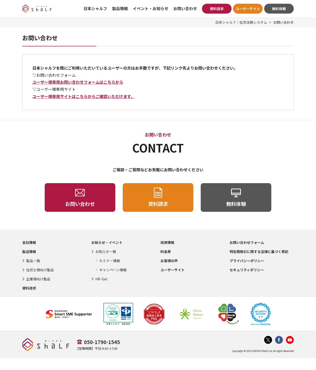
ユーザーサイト (248, 8)
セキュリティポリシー (247, 269)
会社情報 (29, 242)
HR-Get (101, 278)
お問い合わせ (185, 8)
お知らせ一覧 (105, 251)
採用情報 (167, 242)
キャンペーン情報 (113, 269)
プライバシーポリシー (247, 260)
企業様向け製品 (38, 278)
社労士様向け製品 (40, 269)
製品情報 (29, 251)
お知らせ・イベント (106, 242)
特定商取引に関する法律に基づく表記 (259, 251)
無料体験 (279, 8)
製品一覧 (33, 260)
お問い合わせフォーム (247, 242)
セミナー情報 (109, 260)
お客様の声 (169, 260)
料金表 (165, 251)
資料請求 (217, 8)
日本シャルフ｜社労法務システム (241, 22)
